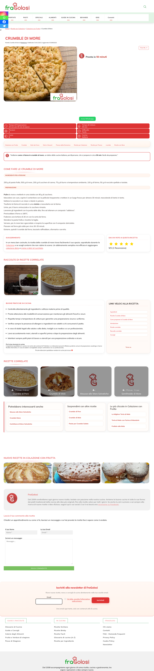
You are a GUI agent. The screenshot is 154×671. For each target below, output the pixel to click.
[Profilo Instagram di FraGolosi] (79, 659)
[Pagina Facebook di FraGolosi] (72, 659)
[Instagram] (4, 13)
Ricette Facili (59, 614)
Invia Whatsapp (87, 80)
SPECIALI (39, 17)
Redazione (24, 42)
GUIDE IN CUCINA (68, 17)
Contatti (111, 17)
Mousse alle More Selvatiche (21, 392)
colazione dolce (12, 228)
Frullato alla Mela (118, 407)
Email (49, 578)
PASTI (25, 17)
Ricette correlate (115, 307)
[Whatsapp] (4, 18)
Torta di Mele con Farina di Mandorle (126, 400)
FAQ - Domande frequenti (114, 614)
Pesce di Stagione (13, 621)
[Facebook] (4, 22)
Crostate (24, 125)
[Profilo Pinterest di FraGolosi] (75, 659)
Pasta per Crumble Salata (79, 404)
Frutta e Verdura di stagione (17, 618)
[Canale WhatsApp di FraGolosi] (85, 659)
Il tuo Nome (21, 512)
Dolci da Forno (34, 125)
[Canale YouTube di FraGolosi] (82, 659)
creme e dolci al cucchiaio (32, 228)
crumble (108, 125)
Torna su (128, 327)
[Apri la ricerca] (145, 6)
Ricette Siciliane (61, 607)
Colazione (10, 225)
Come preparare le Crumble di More (121, 300)
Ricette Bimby (60, 611)
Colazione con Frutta (33, 29)
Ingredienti (113, 292)
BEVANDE (84, 17)
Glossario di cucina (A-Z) (65, 618)
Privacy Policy (109, 618)
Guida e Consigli (12, 611)
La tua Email (56, 512)
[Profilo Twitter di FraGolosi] (68, 659)
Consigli (112, 315)
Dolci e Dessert (47, 125)
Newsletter (107, 625)
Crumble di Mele (75, 398)
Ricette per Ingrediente (64, 621)
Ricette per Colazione (18, 29)
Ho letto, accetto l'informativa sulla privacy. (78, 580)
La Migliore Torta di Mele (121, 394)
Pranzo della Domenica (63, 125)
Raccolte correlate (116, 311)
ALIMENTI (52, 17)
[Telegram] (4, 26)
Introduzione (114, 303)
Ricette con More (119, 125)
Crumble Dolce (15, 398)
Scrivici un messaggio (39, 531)
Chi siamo (107, 607)
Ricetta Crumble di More (117, 296)
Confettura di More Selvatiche (21, 404)
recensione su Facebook (108, 485)
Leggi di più (83, 75)
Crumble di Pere (75, 392)
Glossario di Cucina (13, 607)
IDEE (97, 17)
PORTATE (12, 17)
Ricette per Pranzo (96, 125)
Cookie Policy (108, 621)
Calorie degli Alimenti (14, 614)
